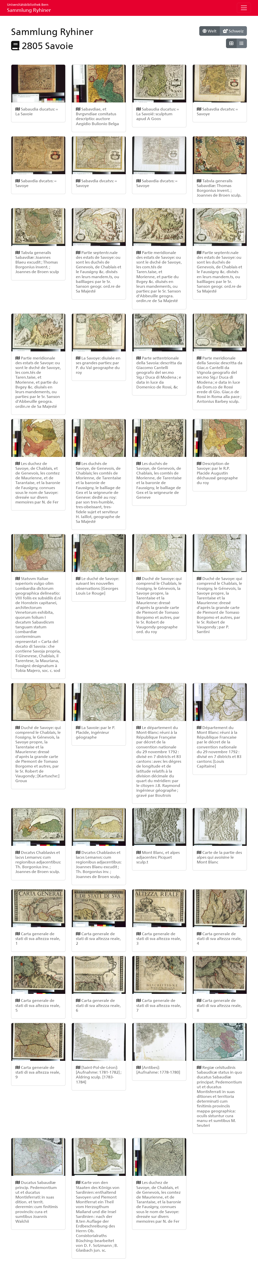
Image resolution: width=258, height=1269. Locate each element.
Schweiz (233, 30)
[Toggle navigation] (244, 8)
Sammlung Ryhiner (29, 7)
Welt (209, 30)
